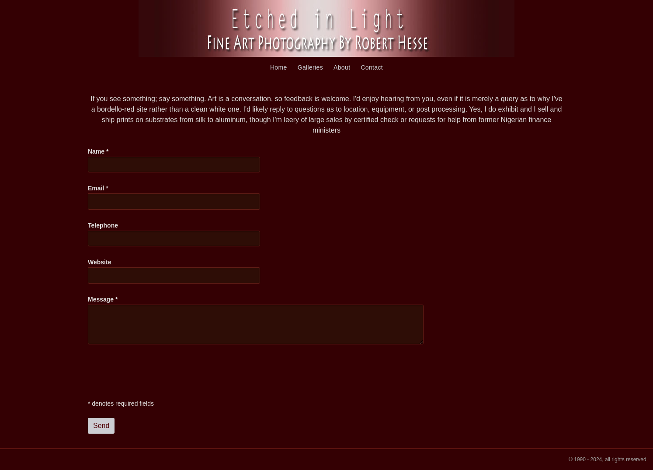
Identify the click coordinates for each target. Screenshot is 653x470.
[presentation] (154, 372)
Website (99, 262)
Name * (98, 151)
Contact (372, 67)
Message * (103, 299)
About (341, 67)
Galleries (310, 67)
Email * (98, 188)
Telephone (103, 225)
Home (278, 67)
